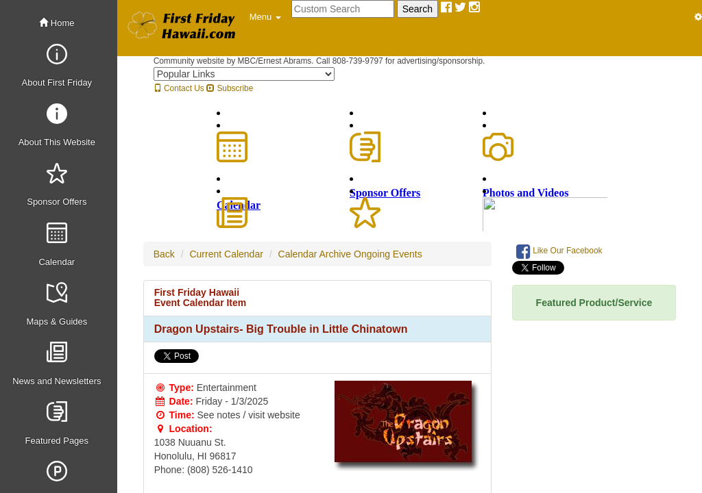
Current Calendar (226, 254)
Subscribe (229, 88)
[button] (265, 17)
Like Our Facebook (559, 251)
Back (164, 254)
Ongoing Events (388, 254)
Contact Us (179, 88)
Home (56, 23)
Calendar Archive (315, 254)
